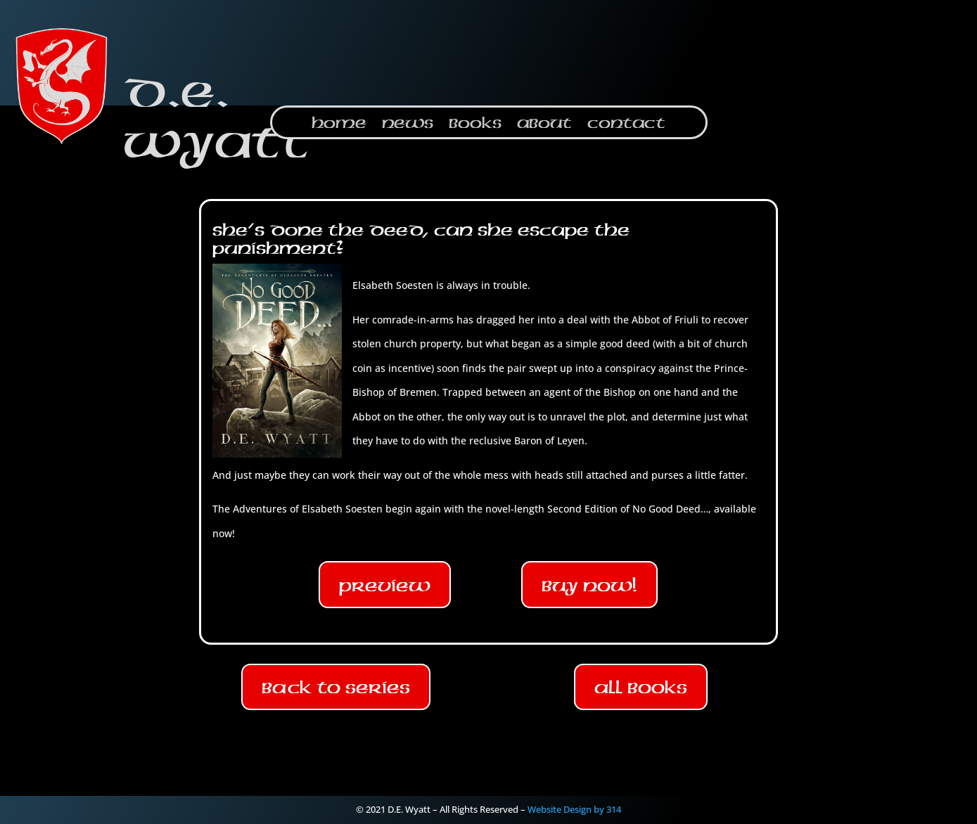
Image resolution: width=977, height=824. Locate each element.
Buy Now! (589, 584)
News (407, 124)
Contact (626, 124)
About (544, 124)
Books (475, 124)
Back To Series (336, 686)
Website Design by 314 (574, 809)
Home (339, 124)
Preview (384, 584)
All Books (640, 686)
